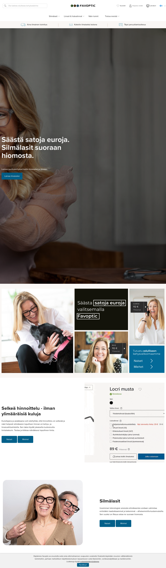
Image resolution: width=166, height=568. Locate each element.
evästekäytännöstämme (89, 561)
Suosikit (121, 6)
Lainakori (151, 6)
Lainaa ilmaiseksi (12, 176)
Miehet (144, 366)
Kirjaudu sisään (136, 6)
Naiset (144, 360)
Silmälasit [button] (53, 16)
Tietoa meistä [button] (111, 16)
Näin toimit (93, 16)
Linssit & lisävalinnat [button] (73, 16)
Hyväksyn (83, 564)
